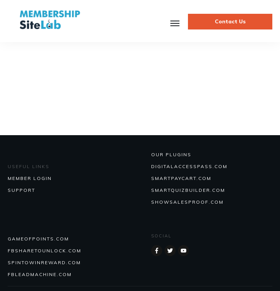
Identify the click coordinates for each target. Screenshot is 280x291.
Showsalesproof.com (187, 202)
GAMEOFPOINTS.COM (38, 239)
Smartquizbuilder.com (188, 190)
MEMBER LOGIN (30, 178)
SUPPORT (21, 190)
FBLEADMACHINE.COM (40, 274)
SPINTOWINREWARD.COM (44, 262)
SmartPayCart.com (181, 178)
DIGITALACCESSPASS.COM (189, 166)
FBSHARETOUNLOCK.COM (44, 250)
